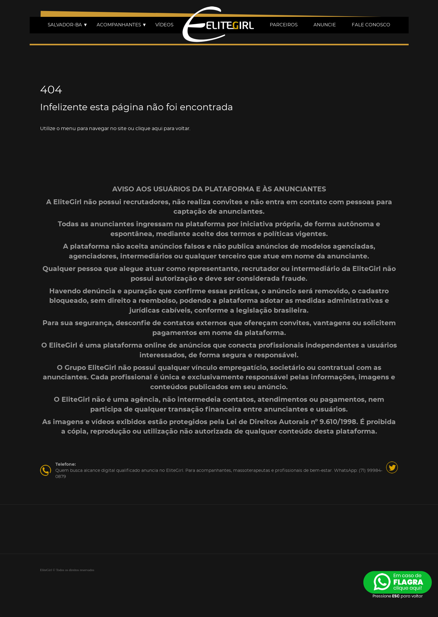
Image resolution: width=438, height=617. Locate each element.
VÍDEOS (164, 25)
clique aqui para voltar (162, 128)
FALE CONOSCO (371, 25)
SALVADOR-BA (68, 25)
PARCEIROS (284, 25)
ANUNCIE (325, 25)
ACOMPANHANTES (122, 25)
